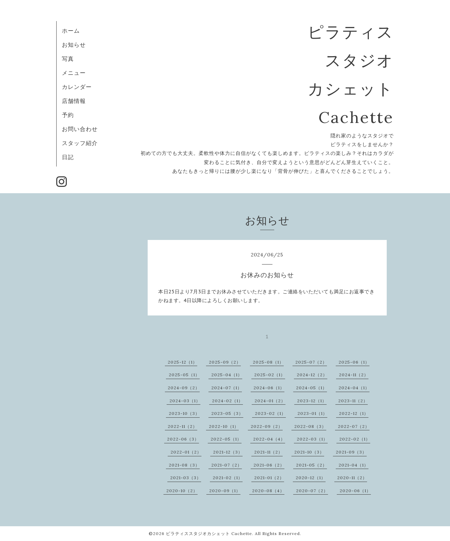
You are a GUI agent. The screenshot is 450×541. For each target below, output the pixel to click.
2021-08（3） (184, 465)
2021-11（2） (268, 452)
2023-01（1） (312, 413)
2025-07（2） (311, 362)
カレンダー (77, 86)
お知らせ (74, 44)
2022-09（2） (267, 426)
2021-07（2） (226, 465)
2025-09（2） (225, 362)
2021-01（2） (269, 477)
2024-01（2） (270, 400)
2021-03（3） (185, 477)
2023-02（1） (270, 413)
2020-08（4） (268, 490)
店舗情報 (74, 100)
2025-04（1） (226, 374)
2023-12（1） (312, 400)
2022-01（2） (186, 452)
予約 (68, 114)
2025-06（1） (354, 362)
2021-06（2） (268, 465)
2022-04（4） (269, 439)
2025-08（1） (268, 362)
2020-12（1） (311, 477)
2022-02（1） (354, 439)
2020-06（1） (355, 490)
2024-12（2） (312, 374)
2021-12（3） (228, 452)
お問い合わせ (80, 128)
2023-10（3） (184, 413)
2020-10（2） (182, 490)
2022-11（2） (182, 426)
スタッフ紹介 (80, 142)
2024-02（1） (227, 400)
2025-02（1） (269, 374)
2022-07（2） (353, 426)
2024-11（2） (353, 374)
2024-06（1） (268, 387)
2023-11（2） (353, 400)
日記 (68, 157)
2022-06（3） (183, 439)
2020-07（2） (312, 490)
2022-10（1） (224, 426)
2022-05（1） (226, 439)
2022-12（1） (353, 413)
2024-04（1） (354, 387)
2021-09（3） (351, 452)
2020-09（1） (224, 490)
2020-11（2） (352, 477)
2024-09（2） (184, 387)
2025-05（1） (184, 374)
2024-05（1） (311, 387)
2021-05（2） (311, 465)
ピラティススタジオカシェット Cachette (209, 533)
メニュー (74, 72)
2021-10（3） (309, 452)
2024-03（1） (184, 400)
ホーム (71, 30)
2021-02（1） (228, 477)
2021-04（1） (353, 465)
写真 (68, 58)
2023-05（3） (227, 413)
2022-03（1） (312, 439)
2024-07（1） (226, 387)
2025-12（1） (182, 362)
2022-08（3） (310, 426)
